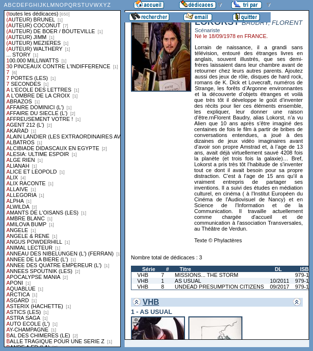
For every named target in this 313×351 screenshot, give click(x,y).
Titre (185, 269)
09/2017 (279, 287)
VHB (142, 275)
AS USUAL (188, 281)
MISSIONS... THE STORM (206, 275)
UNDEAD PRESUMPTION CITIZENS (219, 287)
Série (148, 269)
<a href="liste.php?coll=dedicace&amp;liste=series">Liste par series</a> (62, 173)
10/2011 (279, 281)
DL (278, 269)
